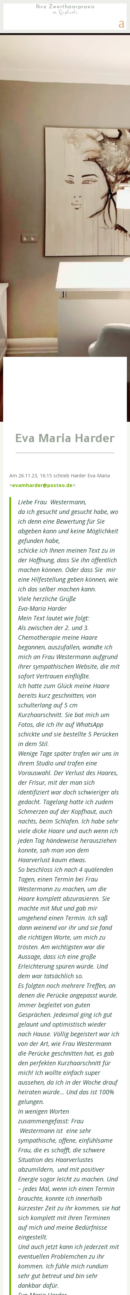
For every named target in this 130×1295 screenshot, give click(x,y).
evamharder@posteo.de (42, 485)
